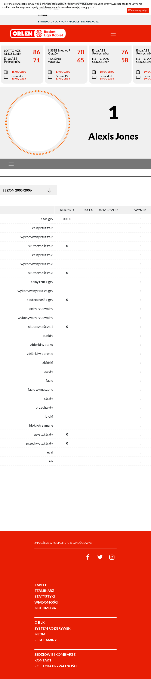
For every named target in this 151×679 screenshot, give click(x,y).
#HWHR (43, 15)
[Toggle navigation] (113, 33)
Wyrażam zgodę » (138, 10)
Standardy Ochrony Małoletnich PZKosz (68, 21)
